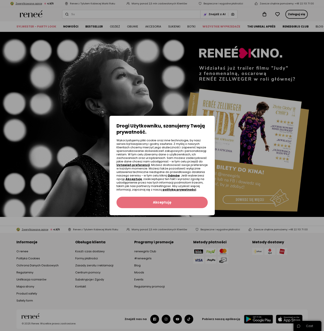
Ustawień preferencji (133, 165)
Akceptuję (133, 179)
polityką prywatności (179, 189)
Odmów (174, 175)
